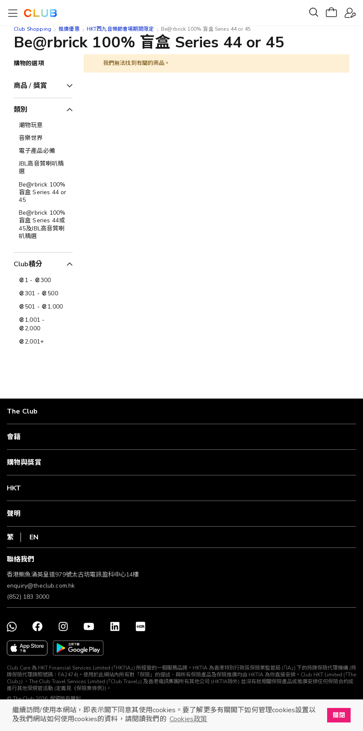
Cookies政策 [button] (188, 719)
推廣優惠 (69, 29)
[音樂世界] (43, 138)
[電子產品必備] (43, 151)
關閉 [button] (339, 715)
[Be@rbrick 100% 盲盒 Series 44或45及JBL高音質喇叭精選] (43, 224)
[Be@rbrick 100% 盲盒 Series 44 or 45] (43, 192)
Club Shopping (32, 29)
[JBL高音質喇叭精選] (43, 167)
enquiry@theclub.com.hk (41, 586)
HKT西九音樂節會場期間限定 (120, 29)
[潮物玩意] (43, 125)
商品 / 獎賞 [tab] (30, 85)
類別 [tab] (20, 109)
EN (33, 537)
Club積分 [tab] (28, 264)
